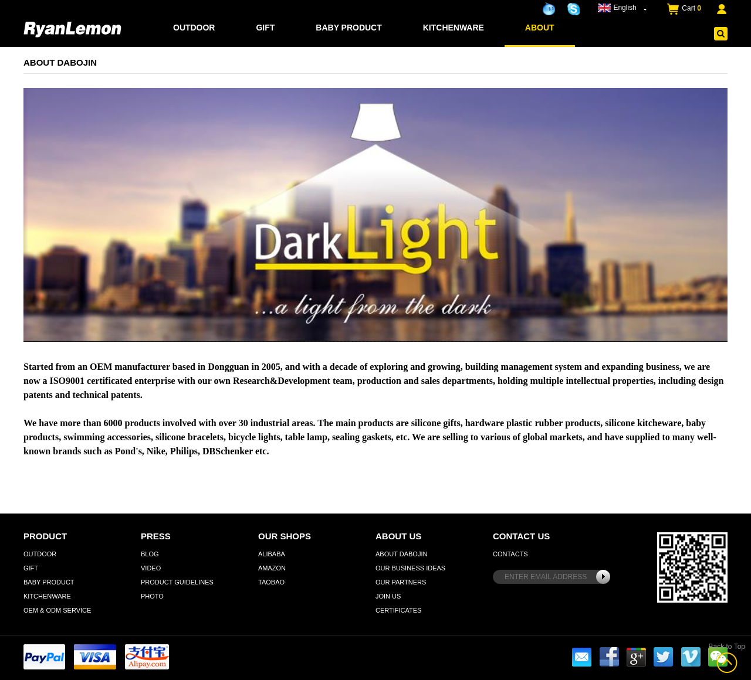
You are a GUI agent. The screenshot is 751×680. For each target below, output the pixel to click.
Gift (265, 28)
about (539, 28)
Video (151, 568)
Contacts (510, 553)
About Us (398, 536)
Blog (150, 553)
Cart (691, 8)
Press (156, 536)
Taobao (271, 582)
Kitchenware (453, 28)
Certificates (398, 610)
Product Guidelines (177, 582)
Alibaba (271, 553)
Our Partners (401, 582)
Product (45, 536)
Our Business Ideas (410, 568)
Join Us (388, 596)
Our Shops (284, 536)
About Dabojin (401, 553)
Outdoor (194, 28)
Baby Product (349, 28)
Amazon (272, 568)
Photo (152, 596)
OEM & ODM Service (57, 610)
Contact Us (521, 536)
